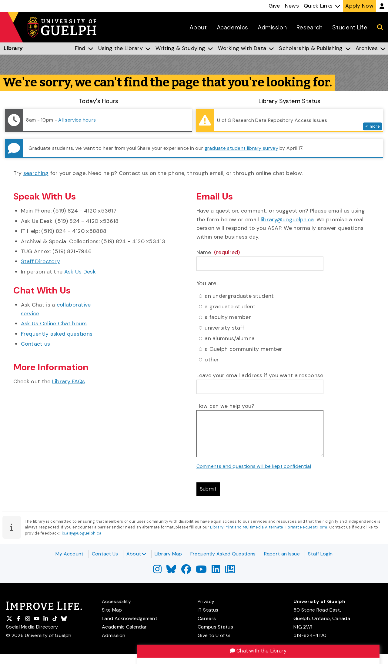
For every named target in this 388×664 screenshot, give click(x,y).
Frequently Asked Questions (223, 554)
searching (36, 173)
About (136, 554)
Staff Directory (40, 261)
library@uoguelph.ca (287, 219)
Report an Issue (282, 554)
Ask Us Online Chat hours (54, 323)
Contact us (35, 343)
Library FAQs (68, 381)
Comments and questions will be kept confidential (253, 466)
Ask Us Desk (80, 271)
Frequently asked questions (57, 333)
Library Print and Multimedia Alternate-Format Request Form (268, 528)
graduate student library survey (241, 148)
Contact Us (105, 554)
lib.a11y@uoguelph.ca (81, 534)
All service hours (77, 120)
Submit (209, 489)
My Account (69, 554)
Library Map (168, 554)
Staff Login (320, 554)
